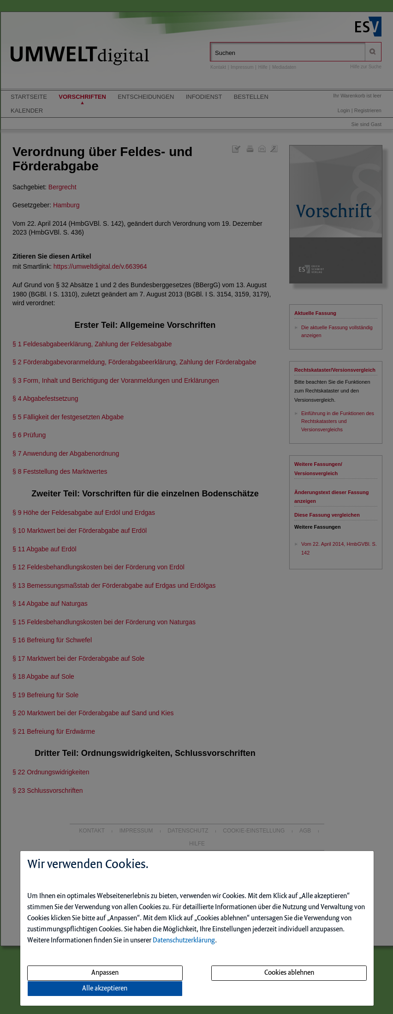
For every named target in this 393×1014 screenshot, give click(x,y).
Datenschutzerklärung (184, 940)
